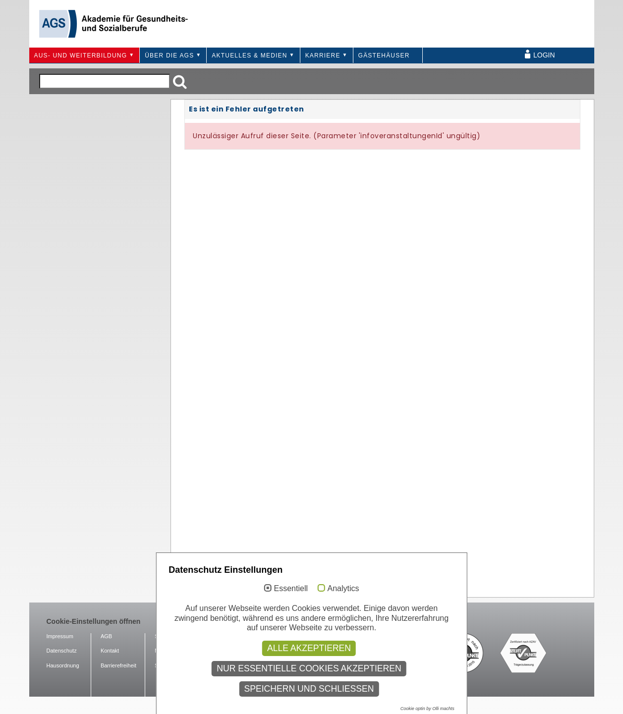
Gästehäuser (384, 55)
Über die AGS (169, 55)
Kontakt (110, 651)
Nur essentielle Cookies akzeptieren (309, 668)
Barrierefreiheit (118, 665)
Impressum (60, 636)
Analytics (343, 588)
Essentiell (291, 588)
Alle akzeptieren (309, 648)
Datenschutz (62, 651)
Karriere (322, 55)
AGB (106, 636)
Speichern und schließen (309, 689)
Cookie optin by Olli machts (427, 708)
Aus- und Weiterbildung (80, 55)
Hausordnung (63, 665)
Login (544, 55)
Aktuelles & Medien (249, 55)
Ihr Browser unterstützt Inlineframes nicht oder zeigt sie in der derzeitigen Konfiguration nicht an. (382, 347)
